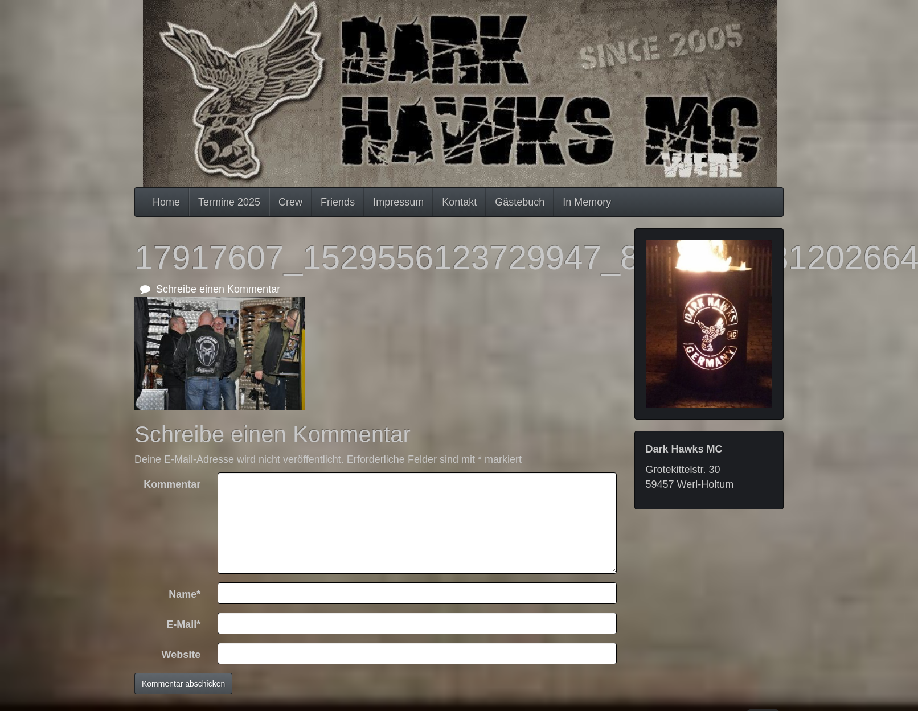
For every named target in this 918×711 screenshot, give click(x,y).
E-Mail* (183, 624)
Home (166, 202)
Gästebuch (519, 202)
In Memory (587, 202)
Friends (338, 202)
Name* (184, 594)
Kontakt (459, 202)
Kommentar (172, 484)
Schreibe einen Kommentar (210, 289)
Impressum (398, 202)
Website (181, 654)
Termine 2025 (229, 202)
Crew (290, 202)
